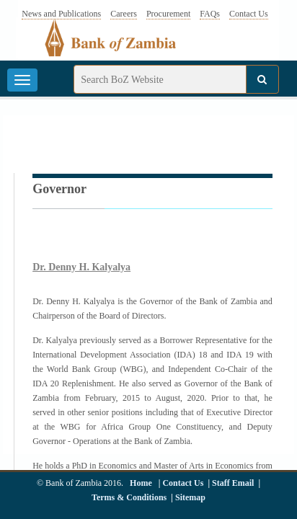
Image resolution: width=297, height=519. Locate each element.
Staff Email (233, 483)
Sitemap (190, 497)
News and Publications (61, 14)
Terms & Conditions (129, 497)
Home (141, 483)
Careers (123, 14)
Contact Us (248, 14)
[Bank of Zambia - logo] (118, 46)
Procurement (168, 14)
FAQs (210, 14)
